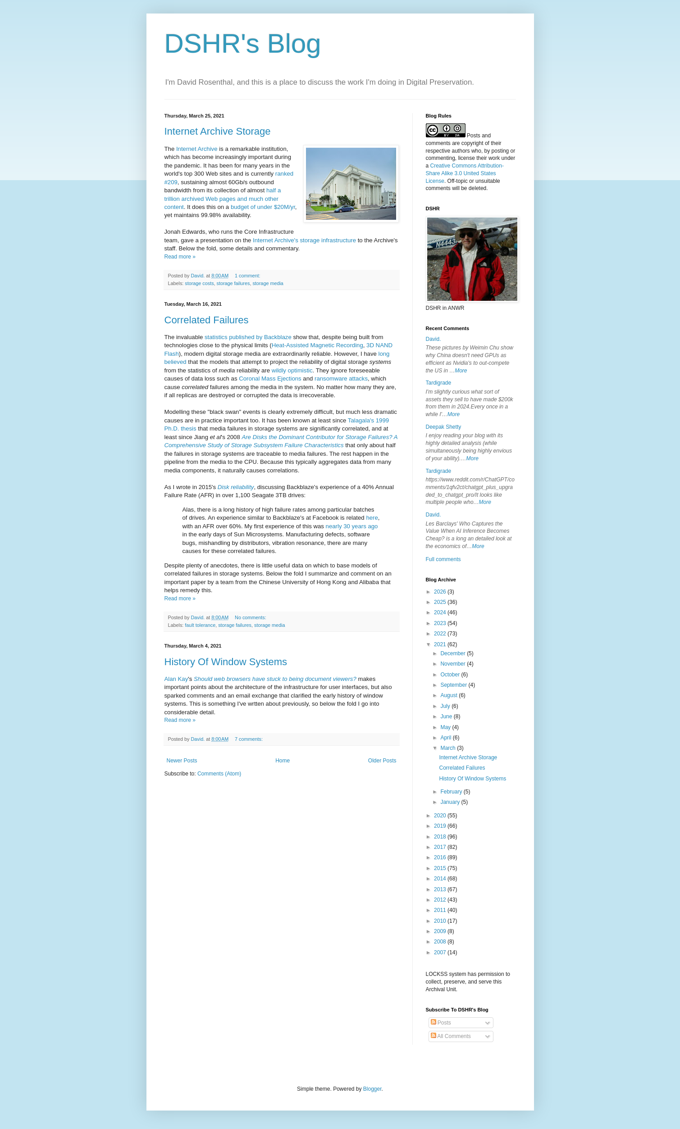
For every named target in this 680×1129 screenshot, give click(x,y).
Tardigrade (439, 383)
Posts (441, 1023)
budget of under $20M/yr (263, 207)
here (372, 517)
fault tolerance (200, 625)
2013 (440, 889)
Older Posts (382, 760)
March (448, 748)
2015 (440, 868)
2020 (440, 815)
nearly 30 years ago (352, 526)
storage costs (199, 283)
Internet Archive (197, 148)
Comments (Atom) (219, 774)
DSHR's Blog (242, 43)
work (494, 158)
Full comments (443, 559)
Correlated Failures (206, 320)
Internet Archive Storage (217, 131)
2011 (440, 910)
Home (282, 760)
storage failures (233, 283)
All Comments (451, 1036)
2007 (440, 952)
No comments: (251, 617)
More (461, 370)
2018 (440, 837)
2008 (440, 942)
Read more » (180, 257)
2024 (440, 612)
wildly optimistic (292, 370)
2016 (440, 857)
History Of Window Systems (226, 661)
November (453, 664)
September (454, 685)
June (446, 716)
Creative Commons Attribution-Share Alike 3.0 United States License (465, 173)
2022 (440, 633)
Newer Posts (182, 760)
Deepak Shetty (443, 427)
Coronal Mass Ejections (270, 378)
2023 (440, 623)
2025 (440, 602)
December (453, 653)
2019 (440, 826)
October (450, 674)
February (451, 792)
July (446, 706)
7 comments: (249, 739)
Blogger (372, 1089)
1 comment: (248, 275)
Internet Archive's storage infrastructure (304, 240)
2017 (440, 847)
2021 (440, 644)
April (446, 738)
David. (433, 339)
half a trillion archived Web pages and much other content (222, 198)
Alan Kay (176, 679)
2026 (440, 592)
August (449, 695)
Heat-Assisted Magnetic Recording (317, 345)
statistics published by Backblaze (248, 337)
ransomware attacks (341, 378)
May (446, 727)
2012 (440, 900)
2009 (440, 931)
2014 (440, 878)
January (450, 802)
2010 (440, 921)
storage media (267, 283)
